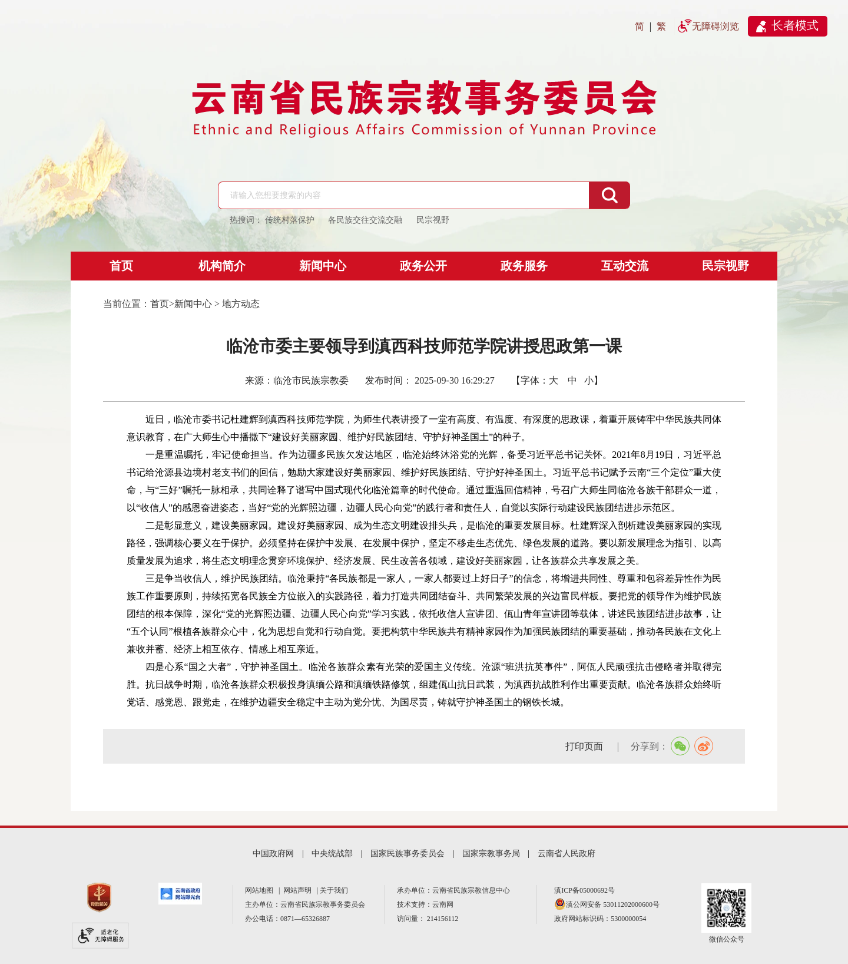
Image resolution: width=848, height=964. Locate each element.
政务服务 (524, 265)
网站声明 (299, 890)
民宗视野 (725, 265)
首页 (121, 265)
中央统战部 (332, 853)
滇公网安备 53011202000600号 (613, 904)
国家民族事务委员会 (407, 853)
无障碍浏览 (715, 26)
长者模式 (795, 25)
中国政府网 (273, 853)
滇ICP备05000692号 (584, 890)
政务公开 (423, 265)
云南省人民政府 (566, 853)
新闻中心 (322, 265)
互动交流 (624, 265)
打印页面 (585, 746)
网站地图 (261, 890)
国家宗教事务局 (491, 853)
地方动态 (241, 304)
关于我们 (334, 890)
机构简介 (222, 265)
